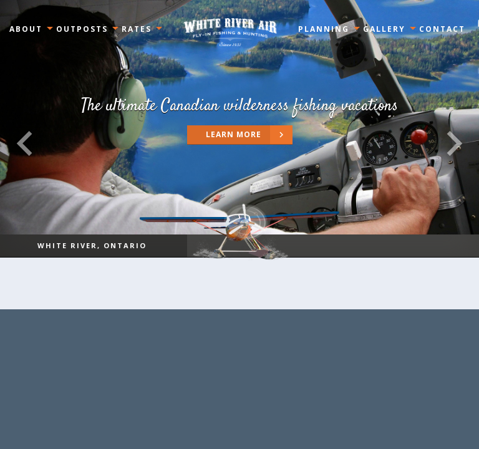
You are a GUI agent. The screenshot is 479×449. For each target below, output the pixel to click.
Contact (442, 29)
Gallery (384, 29)
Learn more (249, 134)
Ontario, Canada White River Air (230, 32)
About (25, 29)
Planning (323, 29)
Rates (137, 29)
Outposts (82, 29)
